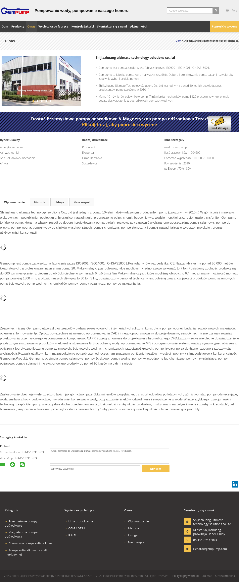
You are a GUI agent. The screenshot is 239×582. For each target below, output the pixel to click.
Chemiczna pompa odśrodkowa (28, 543)
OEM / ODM (75, 528)
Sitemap (207, 576)
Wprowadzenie (14, 202)
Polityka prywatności (185, 576)
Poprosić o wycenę (224, 26)
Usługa (59, 202)
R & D (70, 535)
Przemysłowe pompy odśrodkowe (21, 523)
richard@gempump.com (205, 549)
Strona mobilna (225, 576)
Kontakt (155, 469)
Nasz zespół (81, 202)
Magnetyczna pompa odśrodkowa (21, 534)
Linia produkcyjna (79, 521)
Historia (39, 202)
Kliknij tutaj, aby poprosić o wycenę (119, 124)
